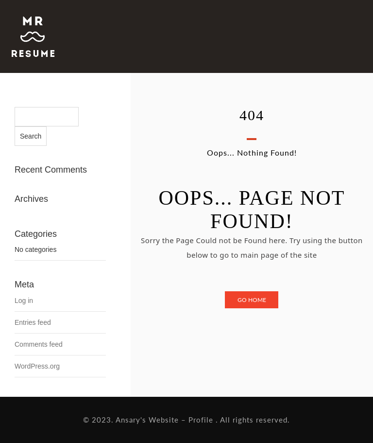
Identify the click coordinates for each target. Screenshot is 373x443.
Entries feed (33, 322)
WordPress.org (37, 366)
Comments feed (39, 344)
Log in (24, 300)
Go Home (251, 299)
